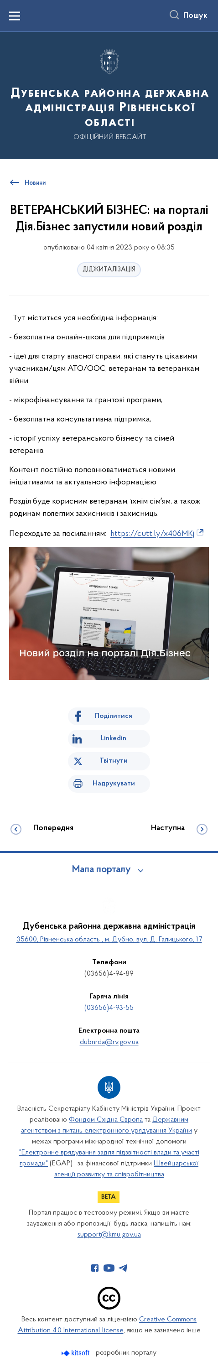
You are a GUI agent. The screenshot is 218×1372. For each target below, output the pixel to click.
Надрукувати (114, 783)
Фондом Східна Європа (106, 1119)
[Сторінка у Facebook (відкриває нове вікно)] (94, 1268)
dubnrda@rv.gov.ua (109, 1042)
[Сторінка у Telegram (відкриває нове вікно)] (123, 1268)
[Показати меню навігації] (15, 16)
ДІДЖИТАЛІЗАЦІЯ (109, 269)
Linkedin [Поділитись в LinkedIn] (113, 738)
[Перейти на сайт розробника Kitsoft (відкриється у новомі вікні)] (76, 1353)
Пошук (195, 16)
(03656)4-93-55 (109, 1008)
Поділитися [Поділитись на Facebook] (113, 716)
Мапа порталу (101, 870)
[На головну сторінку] (109, 94)
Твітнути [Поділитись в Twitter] (113, 760)
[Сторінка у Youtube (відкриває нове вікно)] (109, 1268)
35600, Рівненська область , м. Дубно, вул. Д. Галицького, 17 (109, 939)
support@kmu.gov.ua (109, 1234)
